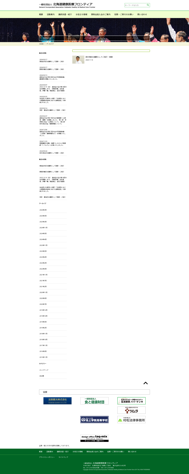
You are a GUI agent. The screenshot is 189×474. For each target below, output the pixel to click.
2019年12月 (43, 310)
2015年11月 (43, 357)
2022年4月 (43, 269)
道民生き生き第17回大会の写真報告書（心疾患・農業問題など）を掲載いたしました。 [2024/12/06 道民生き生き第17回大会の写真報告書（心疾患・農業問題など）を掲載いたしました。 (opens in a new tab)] (53, 132)
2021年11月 (43, 275)
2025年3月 (43, 222)
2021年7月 (43, 281)
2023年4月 (43, 257)
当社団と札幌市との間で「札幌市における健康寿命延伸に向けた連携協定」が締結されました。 (53, 99)
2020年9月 (43, 298)
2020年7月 (43, 304)
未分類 (42, 376)
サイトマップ (63, 457)
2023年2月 (43, 263)
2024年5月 (43, 233)
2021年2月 (43, 287)
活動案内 (50, 14)
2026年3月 (43, 210)
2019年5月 (43, 322)
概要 (41, 14)
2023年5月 (43, 251)
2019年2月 (43, 328)
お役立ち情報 (81, 14)
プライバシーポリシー (47, 457)
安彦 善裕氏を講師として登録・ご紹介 (53, 109)
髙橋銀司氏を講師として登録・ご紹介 (52, 61)
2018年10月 (43, 340)
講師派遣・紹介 (65, 14)
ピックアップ (44, 370)
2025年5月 (43, 216)
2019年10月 (43, 316)
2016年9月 (43, 351)
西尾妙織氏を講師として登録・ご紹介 (52, 68)
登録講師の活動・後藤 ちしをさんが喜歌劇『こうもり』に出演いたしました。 (53, 143)
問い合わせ (142, 14)
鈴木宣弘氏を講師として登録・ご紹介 (52, 152)
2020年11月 (43, 292)
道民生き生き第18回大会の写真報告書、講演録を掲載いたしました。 (53, 77)
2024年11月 (43, 228)
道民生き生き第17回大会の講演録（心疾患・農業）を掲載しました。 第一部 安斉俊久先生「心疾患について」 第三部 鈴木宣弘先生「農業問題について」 (53, 120)
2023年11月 (43, 245)
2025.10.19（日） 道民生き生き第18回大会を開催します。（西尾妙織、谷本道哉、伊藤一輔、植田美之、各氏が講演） (53, 88)
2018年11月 (43, 334)
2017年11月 (43, 345)
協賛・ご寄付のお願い (124, 14)
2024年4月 (43, 239)
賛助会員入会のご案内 (100, 14)
